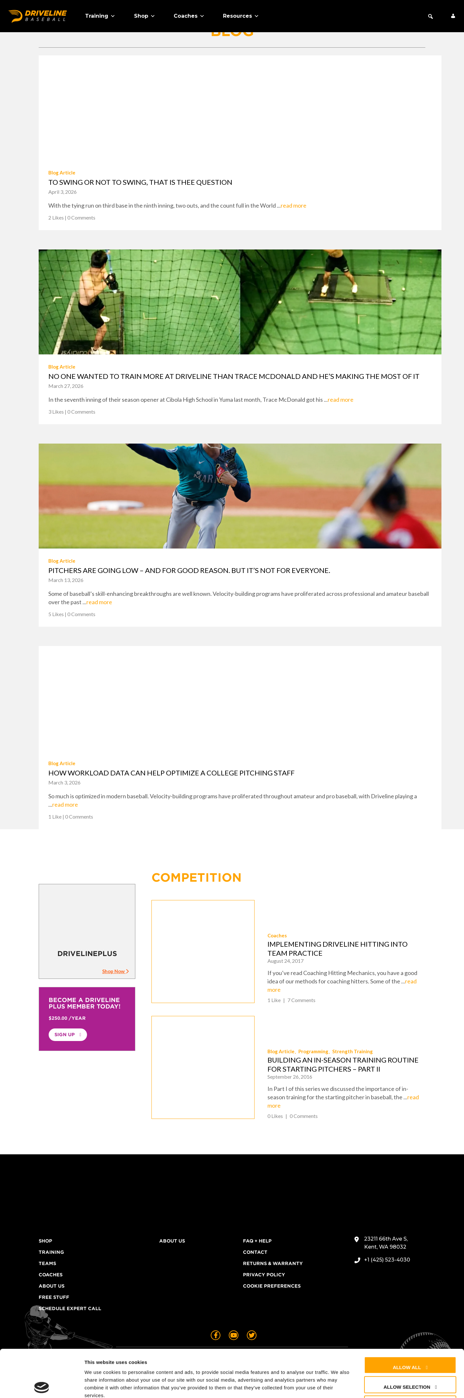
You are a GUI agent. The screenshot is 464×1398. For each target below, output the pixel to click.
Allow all (407, 1320)
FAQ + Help (257, 1240)
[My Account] (453, 16)
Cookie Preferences (272, 1286)
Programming (313, 1051)
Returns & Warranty (273, 1263)
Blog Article (61, 172)
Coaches (189, 16)
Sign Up (64, 1034)
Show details (338, 1385)
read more (293, 205)
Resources (241, 16)
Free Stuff (54, 1297)
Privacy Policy (264, 1274)
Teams (47, 1263)
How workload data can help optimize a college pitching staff (171, 772)
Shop (144, 16)
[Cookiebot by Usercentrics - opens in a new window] (42, 1385)
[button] (430, 16)
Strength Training (352, 1051)
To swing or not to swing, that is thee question (140, 182)
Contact (255, 1252)
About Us (51, 1286)
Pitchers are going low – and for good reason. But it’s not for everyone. (189, 570)
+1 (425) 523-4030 (387, 1260)
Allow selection (406, 1339)
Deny (407, 1359)
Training (100, 16)
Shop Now (115, 971)
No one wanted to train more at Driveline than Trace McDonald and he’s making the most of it (234, 376)
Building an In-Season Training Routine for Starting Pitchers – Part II (343, 1064)
